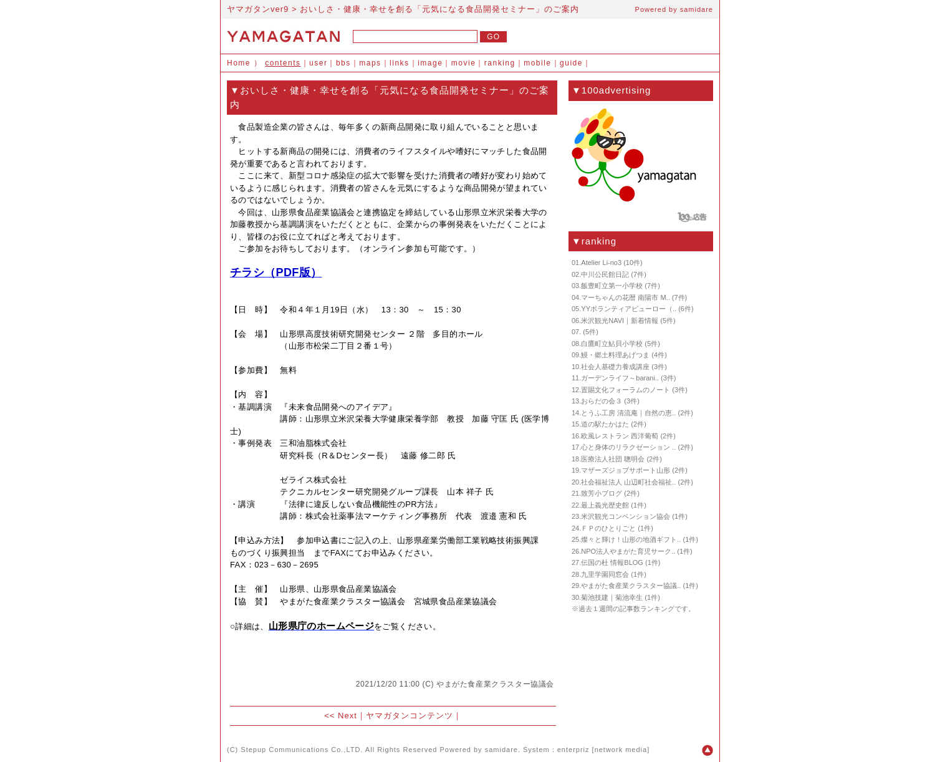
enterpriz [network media (602, 749)
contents (282, 63)
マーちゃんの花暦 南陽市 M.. (625, 297)
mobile (537, 63)
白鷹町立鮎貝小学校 (612, 343)
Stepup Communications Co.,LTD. (302, 749)
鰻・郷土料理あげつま (615, 355)
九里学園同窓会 (605, 574)
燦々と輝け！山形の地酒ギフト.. (631, 539)
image (430, 63)
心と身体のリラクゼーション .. (628, 447)
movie (463, 63)
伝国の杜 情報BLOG (612, 562)
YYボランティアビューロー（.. (628, 308)
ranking (500, 63)
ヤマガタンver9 (258, 9)
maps (370, 63)
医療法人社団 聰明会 (613, 459)
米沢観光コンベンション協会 (625, 516)
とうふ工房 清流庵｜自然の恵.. (628, 413)
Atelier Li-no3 (601, 262)
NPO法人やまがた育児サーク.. (628, 551)
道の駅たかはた (605, 424)
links (400, 63)
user (318, 63)
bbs (343, 63)
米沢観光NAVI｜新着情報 (619, 320)
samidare (696, 9)
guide (571, 63)
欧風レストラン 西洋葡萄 (619, 436)
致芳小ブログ (601, 493)
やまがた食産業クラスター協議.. (631, 585)
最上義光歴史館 (605, 505)
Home (239, 63)
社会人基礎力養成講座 (615, 366)
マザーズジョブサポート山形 (625, 470)
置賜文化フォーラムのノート (625, 389)
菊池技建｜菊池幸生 (612, 597)
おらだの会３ (601, 401)
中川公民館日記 (605, 274)
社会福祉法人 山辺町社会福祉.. (628, 482)
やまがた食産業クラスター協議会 (495, 684)
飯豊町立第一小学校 (612, 285)
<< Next (340, 715)
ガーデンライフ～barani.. (620, 378)
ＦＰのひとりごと (608, 528)
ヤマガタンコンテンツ (409, 715)
